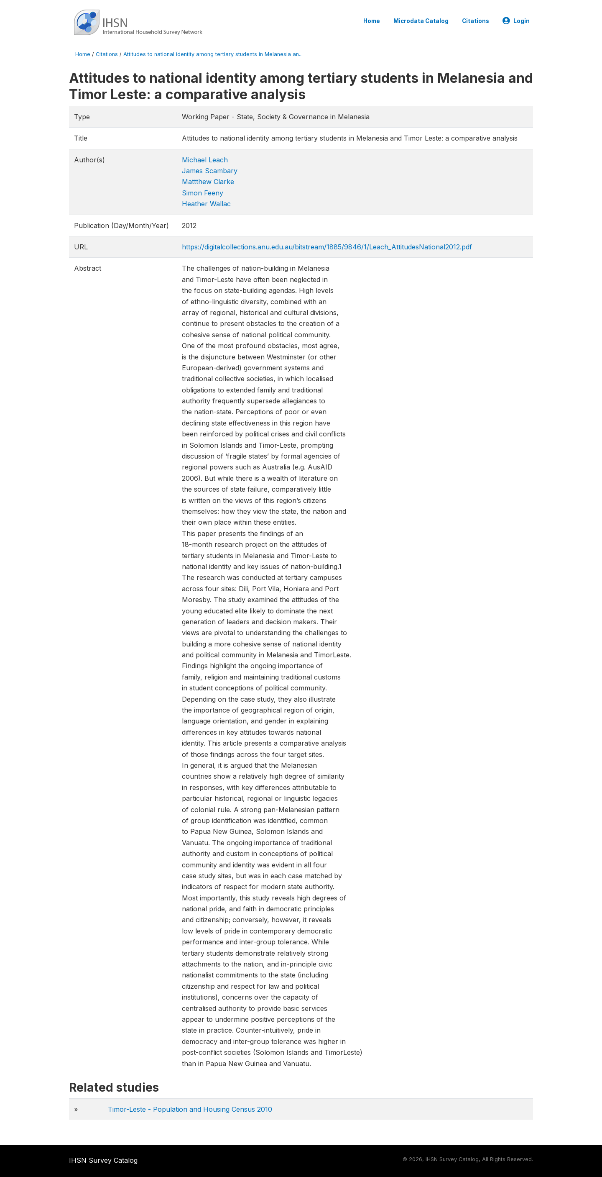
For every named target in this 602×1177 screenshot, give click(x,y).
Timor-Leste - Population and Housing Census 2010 (190, 1109)
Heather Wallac (206, 204)
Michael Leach (205, 160)
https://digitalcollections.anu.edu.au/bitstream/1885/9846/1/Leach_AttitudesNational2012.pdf (327, 247)
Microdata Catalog (421, 21)
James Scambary (209, 171)
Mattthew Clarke (208, 181)
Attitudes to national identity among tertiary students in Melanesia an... (213, 54)
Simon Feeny (202, 193)
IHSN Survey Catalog (103, 1160)
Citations (475, 21)
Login (516, 21)
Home (371, 21)
